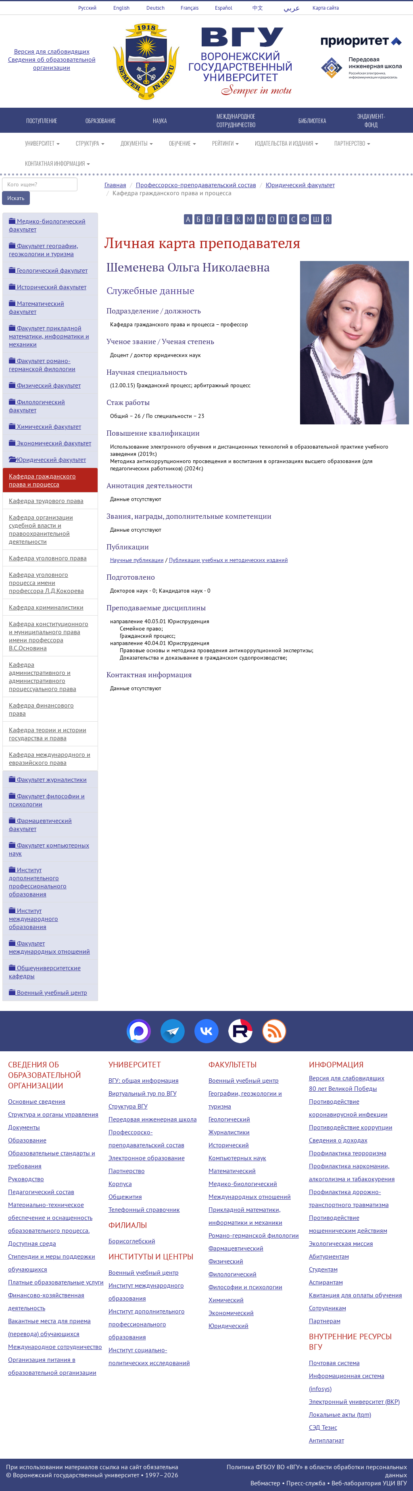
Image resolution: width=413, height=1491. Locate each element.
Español (223, 7)
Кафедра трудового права (46, 501)
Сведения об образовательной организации (52, 63)
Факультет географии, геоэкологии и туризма (43, 250)
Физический (226, 1261)
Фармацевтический (236, 1248)
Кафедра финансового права (41, 709)
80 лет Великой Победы (343, 1088)
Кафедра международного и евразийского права (49, 758)
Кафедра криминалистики (46, 607)
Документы (24, 1127)
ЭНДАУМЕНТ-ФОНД (371, 120)
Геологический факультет (48, 270)
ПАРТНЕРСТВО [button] (352, 143)
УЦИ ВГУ (395, 1483)
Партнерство (126, 1171)
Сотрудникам (327, 1308)
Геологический (229, 1119)
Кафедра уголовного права (48, 558)
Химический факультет (45, 426)
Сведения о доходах (338, 1140)
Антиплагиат (326, 1440)
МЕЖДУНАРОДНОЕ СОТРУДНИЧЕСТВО (236, 120)
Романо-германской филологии (254, 1235)
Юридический (228, 1326)
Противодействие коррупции (350, 1127)
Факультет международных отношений (49, 947)
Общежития (125, 1196)
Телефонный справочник (144, 1209)
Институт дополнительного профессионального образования (38, 882)
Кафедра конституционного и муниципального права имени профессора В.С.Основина (48, 636)
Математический (232, 1171)
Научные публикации (137, 560)
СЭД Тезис (323, 1427)
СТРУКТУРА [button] (90, 143)
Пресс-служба (305, 1483)
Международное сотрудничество (55, 1347)
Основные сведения (36, 1101)
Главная (115, 185)
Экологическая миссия (341, 1243)
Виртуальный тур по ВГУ (142, 1093)
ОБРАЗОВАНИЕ (101, 120)
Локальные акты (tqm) (340, 1414)
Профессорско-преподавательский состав (196, 185)
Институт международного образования (33, 918)
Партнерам (324, 1321)
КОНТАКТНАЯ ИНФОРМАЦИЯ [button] (57, 163)
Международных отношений (250, 1196)
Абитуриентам (329, 1256)
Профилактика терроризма (347, 1153)
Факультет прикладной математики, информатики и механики (49, 336)
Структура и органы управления (53, 1114)
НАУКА (160, 120)
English (121, 7)
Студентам (323, 1269)
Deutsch (155, 7)
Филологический (233, 1274)
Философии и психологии (245, 1287)
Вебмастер (265, 1483)
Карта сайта (326, 7)
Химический (226, 1300)
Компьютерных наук (237, 1158)
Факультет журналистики (48, 779)
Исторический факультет (47, 287)
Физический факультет (45, 385)
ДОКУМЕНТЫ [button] (137, 143)
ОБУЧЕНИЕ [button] (182, 143)
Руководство (26, 1179)
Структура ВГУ (128, 1106)
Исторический (229, 1145)
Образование (27, 1140)
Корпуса (120, 1184)
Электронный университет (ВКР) (354, 1401)
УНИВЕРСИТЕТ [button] (42, 143)
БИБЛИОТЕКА (312, 120)
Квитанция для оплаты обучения (355, 1295)
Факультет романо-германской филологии (42, 365)
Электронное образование (146, 1158)
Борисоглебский (131, 1241)
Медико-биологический (243, 1184)
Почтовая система (334, 1363)
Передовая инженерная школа (152, 1119)
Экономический (231, 1313)
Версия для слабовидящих (52, 51)
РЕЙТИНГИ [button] (225, 143)
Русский (87, 7)
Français (189, 7)
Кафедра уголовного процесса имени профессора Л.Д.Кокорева (46, 582)
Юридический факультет (300, 185)
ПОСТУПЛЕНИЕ (41, 120)
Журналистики (229, 1132)
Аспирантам (326, 1282)
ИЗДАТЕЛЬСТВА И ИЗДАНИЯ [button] (286, 143)
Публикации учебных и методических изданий (228, 560)
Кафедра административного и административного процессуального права (42, 676)
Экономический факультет (50, 443)
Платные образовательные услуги (56, 1282)
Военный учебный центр (48, 992)
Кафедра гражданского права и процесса (42, 480)
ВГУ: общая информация (143, 1080)
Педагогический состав (41, 1192)
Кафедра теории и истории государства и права (47, 734)
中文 (257, 7)
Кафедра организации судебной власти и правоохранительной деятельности (41, 529)
